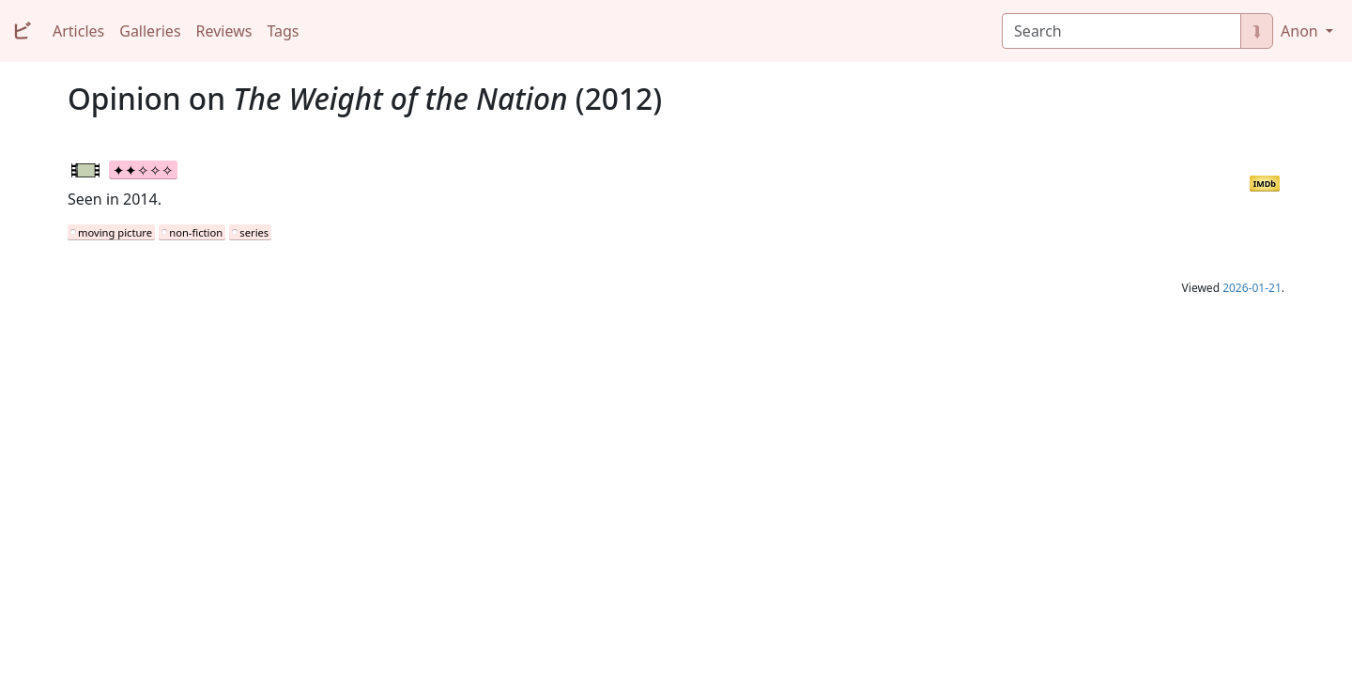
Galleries (149, 31)
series (254, 232)
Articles (78, 31)
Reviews (224, 31)
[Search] (1121, 31)
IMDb (1264, 183)
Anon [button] (1301, 31)
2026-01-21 (1252, 288)
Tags (283, 31)
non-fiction (196, 232)
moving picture (115, 232)
